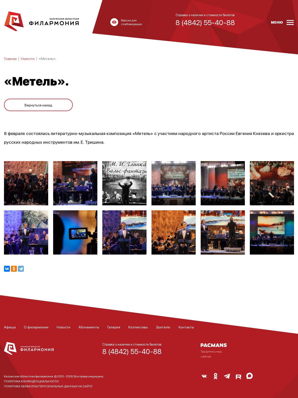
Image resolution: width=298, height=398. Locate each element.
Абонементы (88, 327)
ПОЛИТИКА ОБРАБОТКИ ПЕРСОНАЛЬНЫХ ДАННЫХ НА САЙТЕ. (48, 386)
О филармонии (36, 327)
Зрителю (163, 327)
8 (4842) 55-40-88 (132, 351)
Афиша (10, 327)
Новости (28, 58)
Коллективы (138, 327)
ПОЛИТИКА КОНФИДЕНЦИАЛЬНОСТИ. (31, 381)
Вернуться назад (38, 105)
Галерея (113, 327)
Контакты (186, 327)
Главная (10, 58)
